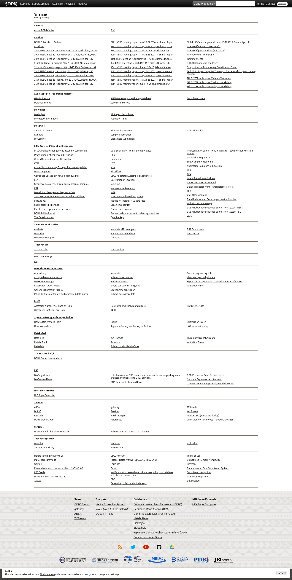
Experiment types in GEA (47, 285)
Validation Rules (195, 285)
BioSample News (43, 379)
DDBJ (113, 479)
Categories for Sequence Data (49, 309)
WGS (189, 215)
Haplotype (116, 158)
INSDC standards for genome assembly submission (60, 150)
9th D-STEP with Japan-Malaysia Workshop (209, 86)
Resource (115, 342)
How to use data (42, 326)
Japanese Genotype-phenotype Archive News (210, 383)
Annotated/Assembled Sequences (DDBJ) (158, 504)
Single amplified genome (200, 161)
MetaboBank (40, 333)
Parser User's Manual (121, 209)
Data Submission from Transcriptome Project (210, 186)
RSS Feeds (39, 472)
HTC (113, 163)
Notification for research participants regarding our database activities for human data (142, 473)
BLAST (37, 411)
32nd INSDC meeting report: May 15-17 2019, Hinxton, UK (140, 62)
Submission (117, 447)
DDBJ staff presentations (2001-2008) (206, 50)
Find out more (47, 574)
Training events (195, 58)
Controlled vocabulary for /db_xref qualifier (56, 175)
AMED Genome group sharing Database (53, 94)
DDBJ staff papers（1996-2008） (203, 46)
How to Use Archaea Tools (47, 321)
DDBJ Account (118, 455)
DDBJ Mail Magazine (197, 476)
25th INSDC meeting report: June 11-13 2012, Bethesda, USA (65, 79)
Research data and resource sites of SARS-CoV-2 (58, 468)
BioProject (39, 110)
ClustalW (38, 415)
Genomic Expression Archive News (204, 379)
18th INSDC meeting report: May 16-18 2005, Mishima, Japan (65, 50)
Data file (38, 443)
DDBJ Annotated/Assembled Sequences (53, 146)
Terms (260, 3)
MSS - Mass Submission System (127, 196)
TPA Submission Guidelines (201, 178)
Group (114, 321)
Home (36, 17)
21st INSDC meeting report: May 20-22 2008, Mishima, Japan (65, 62)
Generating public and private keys (129, 483)
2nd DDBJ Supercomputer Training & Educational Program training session (221, 72)
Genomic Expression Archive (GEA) (154, 513)
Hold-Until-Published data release (128, 305)
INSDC (37, 301)
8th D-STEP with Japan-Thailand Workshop (209, 82)
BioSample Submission (123, 138)
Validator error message (199, 203)
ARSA (37, 407)
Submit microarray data (123, 293)
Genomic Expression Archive (48, 268)
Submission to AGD (120, 102)
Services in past (119, 415)
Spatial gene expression (123, 289)
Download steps (42, 102)
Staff (113, 30)
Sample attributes (43, 130)
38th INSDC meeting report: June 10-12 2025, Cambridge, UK (218, 42)
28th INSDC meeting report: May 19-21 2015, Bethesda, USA (141, 46)
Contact (270, 3)
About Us (82, 3)
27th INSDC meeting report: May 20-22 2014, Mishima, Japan (142, 42)
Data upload (193, 480)
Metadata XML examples (123, 229)
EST (36, 188)
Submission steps (196, 98)
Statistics (57, 3)
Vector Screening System (110, 504)
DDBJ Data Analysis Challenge (202, 62)
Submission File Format (46, 204)
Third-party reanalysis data (201, 277)
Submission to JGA (196, 321)
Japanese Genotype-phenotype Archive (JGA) (160, 532)
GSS (113, 154)
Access (37, 480)
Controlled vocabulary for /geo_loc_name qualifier (60, 167)
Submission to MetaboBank (125, 346)
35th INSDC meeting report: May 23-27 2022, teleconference (141, 75)
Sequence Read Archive (46, 224)
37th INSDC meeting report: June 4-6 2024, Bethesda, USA (140, 83)
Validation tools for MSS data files (128, 200)
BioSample (39, 126)
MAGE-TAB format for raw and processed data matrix (61, 293)
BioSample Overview (121, 130)
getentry (115, 407)
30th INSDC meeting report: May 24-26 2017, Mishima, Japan (142, 54)
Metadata (115, 237)
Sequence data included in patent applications (135, 213)
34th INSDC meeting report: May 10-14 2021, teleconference (141, 71)
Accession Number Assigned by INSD (53, 305)
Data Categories (42, 171)
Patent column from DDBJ (200, 54)
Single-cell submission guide (125, 285)
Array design (40, 273)
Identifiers (116, 171)
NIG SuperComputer (44, 390)
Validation (192, 443)
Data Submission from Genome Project (131, 150)
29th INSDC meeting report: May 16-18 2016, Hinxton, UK (140, 50)
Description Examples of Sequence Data (54, 192)
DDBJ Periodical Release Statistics (51, 431)
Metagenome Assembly (123, 188)
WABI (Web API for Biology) (112, 509)
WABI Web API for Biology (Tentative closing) (210, 419)
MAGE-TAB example (44, 281)
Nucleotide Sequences (198, 157)
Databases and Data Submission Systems (208, 468)
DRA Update (193, 233)
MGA (113, 192)
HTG (113, 167)
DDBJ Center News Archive (48, 358)
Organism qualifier (120, 204)
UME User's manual (197, 194)
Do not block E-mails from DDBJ (203, 459)
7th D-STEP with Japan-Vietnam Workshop (209, 78)
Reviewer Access (119, 281)
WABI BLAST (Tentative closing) (203, 415)
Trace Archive (41, 244)
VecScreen (192, 411)
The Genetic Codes (44, 217)
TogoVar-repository (44, 438)
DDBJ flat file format (44, 213)
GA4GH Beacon (42, 98)
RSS (36, 370)
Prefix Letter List (195, 305)
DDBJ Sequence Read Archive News (205, 375)
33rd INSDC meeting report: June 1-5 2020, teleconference (141, 67)
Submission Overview (122, 277)
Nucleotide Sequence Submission (204, 165)
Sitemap (46, 17)
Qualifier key (117, 217)
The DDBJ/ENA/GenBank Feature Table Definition (59, 196)
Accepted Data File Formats (48, 277)
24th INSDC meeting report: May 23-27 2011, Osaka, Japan (64, 75)
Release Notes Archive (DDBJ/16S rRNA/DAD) (134, 459)
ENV (36, 179)
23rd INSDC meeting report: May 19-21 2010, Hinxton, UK (63, 71)
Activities (70, 3)
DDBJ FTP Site (104, 513)
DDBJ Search (82, 504)
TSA (189, 190)
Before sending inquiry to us (48, 455)
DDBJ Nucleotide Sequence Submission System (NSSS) (215, 207)
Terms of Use (193, 455)
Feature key (40, 200)
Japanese (282, 4)
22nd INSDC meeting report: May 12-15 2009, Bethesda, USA (65, 67)
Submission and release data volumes (130, 431)
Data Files (39, 233)
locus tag (115, 183)
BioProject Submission (122, 114)
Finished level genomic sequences (51, 209)
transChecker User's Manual (201, 182)
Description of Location (123, 179)
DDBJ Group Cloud (44, 419)
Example (38, 134)
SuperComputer (41, 3)
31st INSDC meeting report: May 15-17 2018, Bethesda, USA (141, 58)
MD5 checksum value (45, 459)
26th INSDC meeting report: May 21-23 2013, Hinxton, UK (63, 83)
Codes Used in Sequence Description (53, 158)
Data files (39, 337)
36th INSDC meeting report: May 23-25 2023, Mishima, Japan (142, 79)
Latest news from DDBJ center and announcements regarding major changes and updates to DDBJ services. (146, 376)
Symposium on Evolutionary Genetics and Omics (212, 67)
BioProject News (42, 375)
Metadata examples (44, 237)
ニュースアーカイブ (44, 353)
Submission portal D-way (148, 537)
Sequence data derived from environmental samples (61, 183)
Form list (115, 463)
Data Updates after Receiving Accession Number (212, 199)
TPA (189, 174)
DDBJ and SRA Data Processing (50, 476)
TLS (189, 169)
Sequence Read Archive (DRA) (151, 509)
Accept (282, 573)
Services (25, 3)
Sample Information (121, 134)
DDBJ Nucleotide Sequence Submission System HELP (214, 211)
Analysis (38, 229)
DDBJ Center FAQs (43, 256)
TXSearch (192, 407)
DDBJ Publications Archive (48, 42)
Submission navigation (199, 472)
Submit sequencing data (199, 273)
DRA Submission (195, 229)
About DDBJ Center (44, 30)
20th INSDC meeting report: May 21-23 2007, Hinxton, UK (63, 58)
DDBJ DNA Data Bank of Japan (11, 3)
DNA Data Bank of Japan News (126, 381)
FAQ (36, 261)
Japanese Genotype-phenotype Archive (53, 317)
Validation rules (119, 118)
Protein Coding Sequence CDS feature (53, 154)
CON (36, 163)
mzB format (117, 337)
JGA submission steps (198, 326)
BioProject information (46, 118)
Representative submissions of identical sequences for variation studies (220, 152)
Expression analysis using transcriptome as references (215, 281)
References (116, 419)
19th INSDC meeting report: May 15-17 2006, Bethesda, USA (65, 54)
